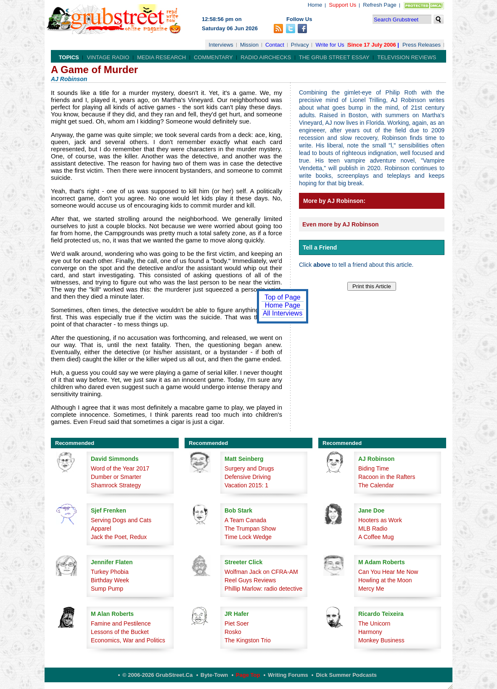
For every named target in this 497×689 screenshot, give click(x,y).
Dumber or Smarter (116, 476)
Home (315, 5)
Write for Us (329, 45)
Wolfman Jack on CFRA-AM (261, 571)
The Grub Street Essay (334, 57)
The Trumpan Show (250, 528)
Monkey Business (381, 640)
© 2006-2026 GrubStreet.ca (157, 675)
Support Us (342, 5)
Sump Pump (107, 588)
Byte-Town (214, 675)
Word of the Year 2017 (120, 468)
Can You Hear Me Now (388, 571)
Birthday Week (110, 580)
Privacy (300, 45)
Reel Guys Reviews (250, 580)
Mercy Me (371, 588)
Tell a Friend (320, 247)
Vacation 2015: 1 (246, 485)
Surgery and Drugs (249, 468)
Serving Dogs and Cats (121, 520)
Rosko (233, 632)
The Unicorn (374, 623)
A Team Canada (245, 520)
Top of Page (282, 297)
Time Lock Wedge (248, 537)
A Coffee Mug (376, 537)
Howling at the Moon (385, 580)
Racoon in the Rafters (386, 476)
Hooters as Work (380, 520)
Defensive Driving (248, 476)
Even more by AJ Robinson (340, 224)
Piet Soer (237, 623)
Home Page (283, 305)
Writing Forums (288, 675)
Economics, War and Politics (128, 640)
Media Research (161, 57)
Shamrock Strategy (116, 485)
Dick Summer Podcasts (346, 675)
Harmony (370, 632)
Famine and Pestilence (121, 623)
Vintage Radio (108, 57)
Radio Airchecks (266, 57)
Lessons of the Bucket (120, 632)
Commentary (213, 57)
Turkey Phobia (110, 571)
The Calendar (376, 485)
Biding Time (373, 468)
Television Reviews (406, 57)
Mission (249, 45)
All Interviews (282, 313)
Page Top (248, 675)
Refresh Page (380, 5)
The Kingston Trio (248, 640)
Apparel (101, 528)
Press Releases (421, 45)
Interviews (221, 45)
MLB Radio (372, 528)
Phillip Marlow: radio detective (263, 588)
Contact (274, 45)
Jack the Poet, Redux (119, 537)
